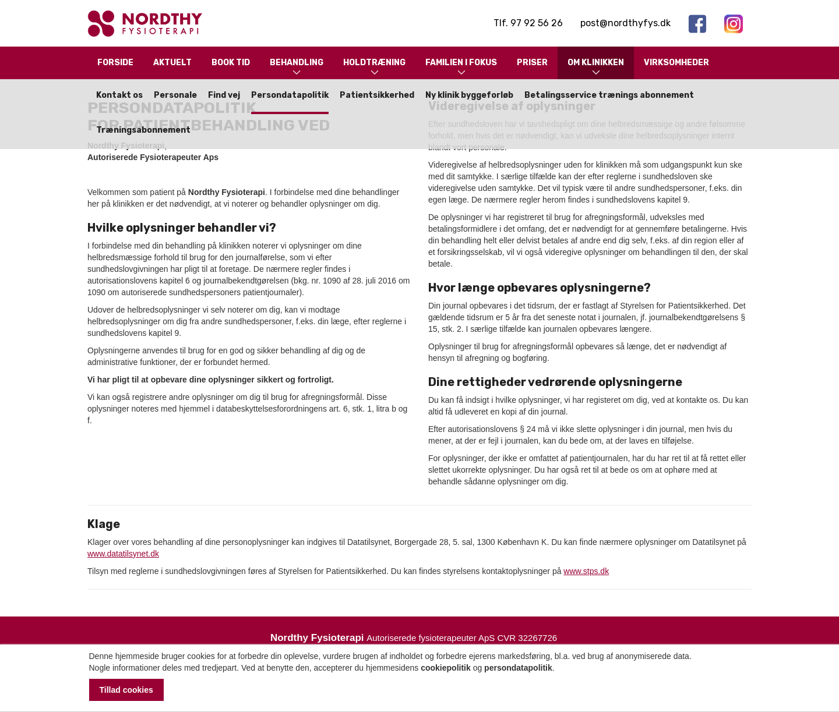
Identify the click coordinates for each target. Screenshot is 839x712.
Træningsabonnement (143, 130)
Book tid (230, 63)
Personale (175, 95)
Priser (532, 63)
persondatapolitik (518, 667)
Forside (115, 63)
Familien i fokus (461, 68)
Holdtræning (374, 68)
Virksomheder (676, 63)
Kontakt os (119, 95)
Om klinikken (595, 68)
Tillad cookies (126, 690)
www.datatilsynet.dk (123, 553)
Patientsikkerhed (377, 95)
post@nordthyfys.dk (625, 23)
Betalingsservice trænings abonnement (609, 95)
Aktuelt (172, 63)
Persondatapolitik (290, 95)
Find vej (224, 95)
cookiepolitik (446, 667)
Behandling (296, 68)
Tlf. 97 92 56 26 (528, 23)
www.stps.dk (586, 571)
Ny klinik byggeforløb (469, 95)
